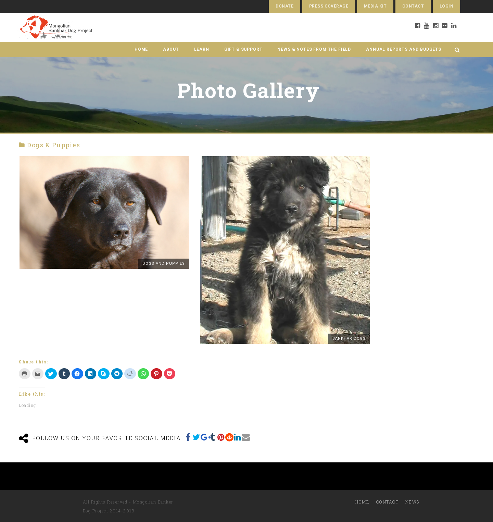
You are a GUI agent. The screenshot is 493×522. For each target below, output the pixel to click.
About (171, 49)
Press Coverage (329, 6)
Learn (201, 49)
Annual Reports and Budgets (403, 49)
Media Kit (375, 6)
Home (141, 49)
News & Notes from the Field (314, 49)
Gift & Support (243, 49)
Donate (284, 6)
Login (446, 6)
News (412, 502)
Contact (413, 6)
